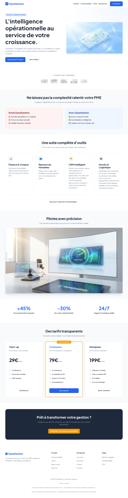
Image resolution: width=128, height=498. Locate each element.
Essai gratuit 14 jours (15, 59)
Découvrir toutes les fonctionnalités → (64, 202)
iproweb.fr (110, 188)
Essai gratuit (64, 391)
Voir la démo (34, 59)
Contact (79, 468)
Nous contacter (104, 390)
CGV (103, 464)
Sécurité (54, 468)
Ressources (103, 4)
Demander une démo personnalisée (64, 431)
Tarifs (95, 4)
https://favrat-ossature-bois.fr (54, 487)
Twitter (61, 483)
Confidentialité (107, 461)
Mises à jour (55, 464)
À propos (80, 457)
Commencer (23, 390)
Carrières (80, 461)
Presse (79, 464)
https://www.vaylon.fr (50, 491)
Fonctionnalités (86, 4)
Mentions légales (108, 457)
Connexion (116, 4)
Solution (76, 4)
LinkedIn (66, 483)
